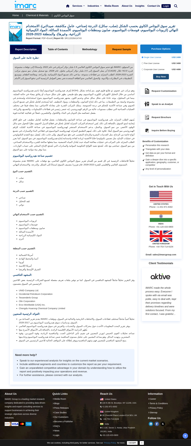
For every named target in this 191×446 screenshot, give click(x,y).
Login (166, 6)
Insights (139, 6)
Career (152, 399)
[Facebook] (157, 424)
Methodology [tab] (89, 49)
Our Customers (60, 417)
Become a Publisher (62, 421)
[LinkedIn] (151, 424)
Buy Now (161, 76)
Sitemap (152, 412)
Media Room (111, 6)
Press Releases (60, 408)
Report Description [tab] (26, 49)
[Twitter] (163, 424)
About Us (127, 6)
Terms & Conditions (158, 403)
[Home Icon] (68, 6)
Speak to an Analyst (158, 104)
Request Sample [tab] (121, 49)
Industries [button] (94, 6)
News (55, 430)
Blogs (55, 403)
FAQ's (56, 426)
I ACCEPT (132, 443)
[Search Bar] (175, 5)
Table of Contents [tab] (58, 49)
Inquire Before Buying (159, 131)
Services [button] (77, 6)
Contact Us (153, 6)
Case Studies (59, 412)
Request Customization (160, 91)
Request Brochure (157, 117)
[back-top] (185, 436)
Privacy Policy (110, 443)
